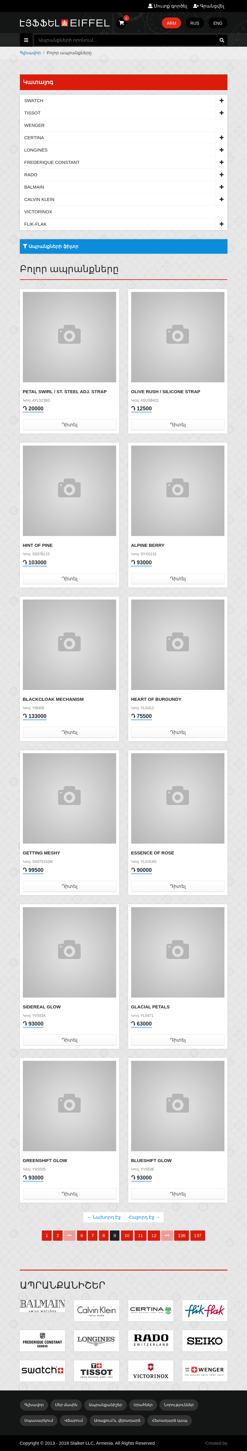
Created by (216, 1443)
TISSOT (32, 112)
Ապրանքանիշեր (105, 1404)
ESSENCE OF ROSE (152, 852)
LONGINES (36, 149)
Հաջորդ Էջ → (144, 1217)
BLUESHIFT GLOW (151, 1160)
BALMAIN (34, 187)
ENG (217, 23)
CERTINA (34, 137)
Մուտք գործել (167, 5)
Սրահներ (143, 1404)
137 (198, 1235)
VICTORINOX (38, 211)
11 (140, 1235)
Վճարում (73, 1420)
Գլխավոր (30, 52)
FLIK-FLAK (35, 224)
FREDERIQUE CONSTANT (52, 162)
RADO (30, 174)
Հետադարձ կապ (170, 1420)
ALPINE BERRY (148, 545)
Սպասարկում (38, 1420)
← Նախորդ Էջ (104, 1217)
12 (153, 1235)
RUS (194, 23)
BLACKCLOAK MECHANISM (53, 699)
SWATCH (33, 100)
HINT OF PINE (38, 545)
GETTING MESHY (41, 852)
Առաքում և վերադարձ (117, 1420)
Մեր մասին (66, 1404)
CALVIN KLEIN (39, 199)
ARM (171, 23)
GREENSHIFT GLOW (45, 1160)
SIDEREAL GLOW (42, 1006)
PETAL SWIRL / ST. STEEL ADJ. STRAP (65, 391)
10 (127, 1235)
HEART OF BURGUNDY (156, 699)
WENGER (34, 125)
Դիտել (69, 424)
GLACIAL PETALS (150, 1006)
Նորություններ (179, 1404)
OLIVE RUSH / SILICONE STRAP (165, 391)
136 (181, 1235)
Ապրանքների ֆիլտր (51, 246)
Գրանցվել (208, 5)
